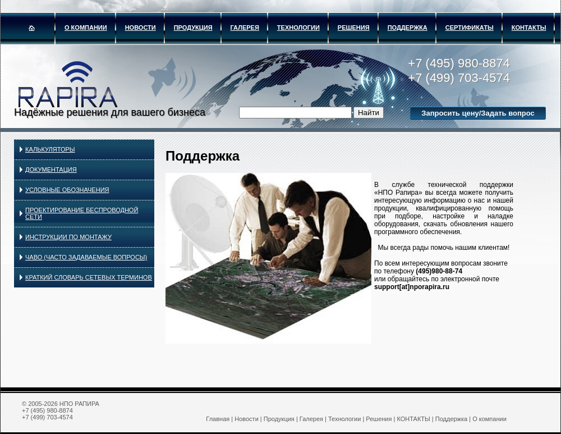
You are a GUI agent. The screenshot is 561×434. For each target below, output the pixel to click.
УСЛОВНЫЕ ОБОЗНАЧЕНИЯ (67, 189)
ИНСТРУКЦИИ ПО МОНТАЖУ (68, 237)
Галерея (245, 27)
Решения (354, 27)
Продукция (193, 27)
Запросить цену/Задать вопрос (477, 113)
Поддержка (407, 27)
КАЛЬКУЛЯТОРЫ (50, 149)
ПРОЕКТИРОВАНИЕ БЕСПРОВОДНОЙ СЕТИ (81, 213)
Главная (217, 418)
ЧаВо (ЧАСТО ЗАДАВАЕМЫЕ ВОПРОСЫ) (86, 257)
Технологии (298, 27)
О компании (86, 27)
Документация (51, 169)
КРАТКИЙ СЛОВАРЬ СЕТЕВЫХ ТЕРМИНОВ (88, 277)
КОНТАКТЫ (529, 27)
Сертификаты (469, 27)
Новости (140, 27)
